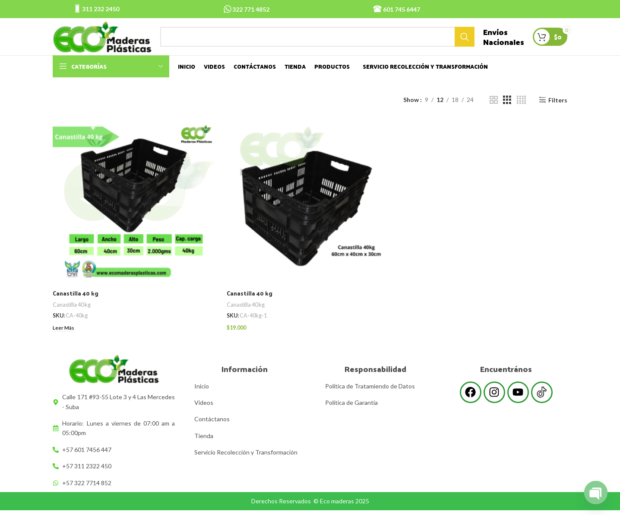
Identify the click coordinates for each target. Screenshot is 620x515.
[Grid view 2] (494, 107)
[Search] (321, 41)
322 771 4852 (250, 9)
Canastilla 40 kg (76, 300)
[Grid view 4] (521, 107)
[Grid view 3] (507, 107)
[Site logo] (107, 40)
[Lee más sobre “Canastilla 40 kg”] (64, 334)
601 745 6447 (401, 9)
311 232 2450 (100, 9)
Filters (557, 107)
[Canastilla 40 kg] (135, 209)
